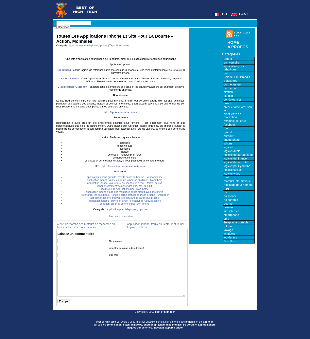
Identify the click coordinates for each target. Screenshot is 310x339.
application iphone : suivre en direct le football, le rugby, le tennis (125, 200)
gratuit (228, 132)
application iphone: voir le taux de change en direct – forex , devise (124, 182)
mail (226, 177)
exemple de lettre (235, 120)
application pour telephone (83, 45)
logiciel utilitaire (233, 169)
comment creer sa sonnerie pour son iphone (124, 203)
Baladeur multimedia (237, 77)
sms (226, 218)
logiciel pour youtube (237, 166)
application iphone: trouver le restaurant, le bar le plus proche (124, 197)
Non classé (122, 45)
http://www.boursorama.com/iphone (124, 166)
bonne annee (232, 84)
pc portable (231, 199)
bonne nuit (230, 88)
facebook (229, 124)
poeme (228, 203)
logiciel (228, 147)
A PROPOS (238, 47)
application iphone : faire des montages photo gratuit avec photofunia (124, 191)
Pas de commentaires (121, 216)
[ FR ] (224, 13)
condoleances (233, 99)
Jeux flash (230, 241)
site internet (231, 211)
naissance (230, 196)
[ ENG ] (243, 13)
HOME (233, 42)
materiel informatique (237, 181)
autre (227, 73)
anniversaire (232, 62)
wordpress (230, 237)
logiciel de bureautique (238, 154)
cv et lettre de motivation (232, 115)
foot (226, 128)
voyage (228, 230)
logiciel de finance (235, 158)
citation (228, 92)
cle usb (228, 95)
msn (226, 192)
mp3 (227, 188)
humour (229, 136)
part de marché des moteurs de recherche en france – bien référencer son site (86, 225)
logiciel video (232, 173)
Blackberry (230, 80)
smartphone (231, 215)
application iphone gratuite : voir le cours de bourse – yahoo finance (125, 177)
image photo (232, 139)
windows (229, 233)
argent (228, 58)
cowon (228, 103)
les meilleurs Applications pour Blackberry (124, 188)
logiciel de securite (236, 162)
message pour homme (238, 184)
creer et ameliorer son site (238, 108)
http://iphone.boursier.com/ (120, 112)
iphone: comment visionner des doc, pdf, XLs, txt (124, 185)
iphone (103, 45)
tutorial (228, 226)
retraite (228, 207)
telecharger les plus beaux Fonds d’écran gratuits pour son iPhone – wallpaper (125, 194)
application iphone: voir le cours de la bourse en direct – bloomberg (124, 180)
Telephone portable (236, 222)
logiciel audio (232, 151)
